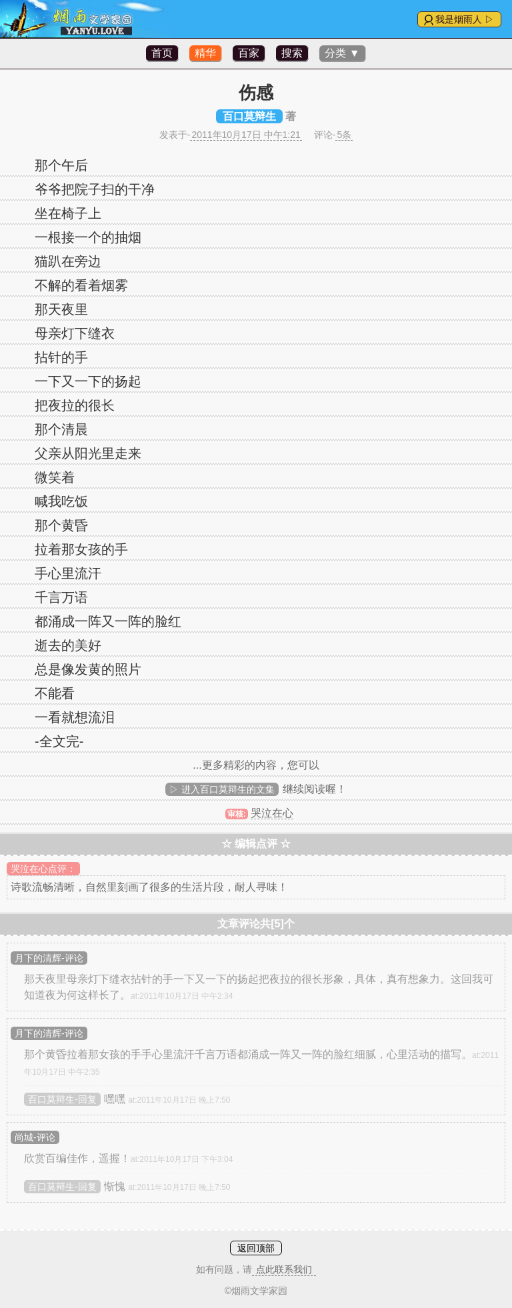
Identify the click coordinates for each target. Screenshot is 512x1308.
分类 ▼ (342, 53)
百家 (248, 53)
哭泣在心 (272, 813)
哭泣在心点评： (43, 868)
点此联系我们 (284, 1269)
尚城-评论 (35, 1137)
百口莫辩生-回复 (62, 1099)
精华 (205, 53)
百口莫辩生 (249, 116)
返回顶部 (256, 1248)
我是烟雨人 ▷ (464, 19)
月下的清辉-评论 (49, 958)
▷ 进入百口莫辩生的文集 (222, 789)
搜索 (292, 53)
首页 (162, 53)
